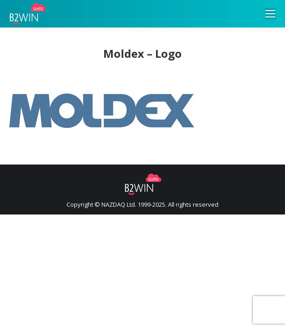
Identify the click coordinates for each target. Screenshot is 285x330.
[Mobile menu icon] (270, 13)
